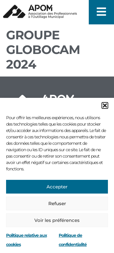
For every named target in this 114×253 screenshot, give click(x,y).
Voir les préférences (57, 220)
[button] (105, 105)
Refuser (57, 203)
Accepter (57, 187)
